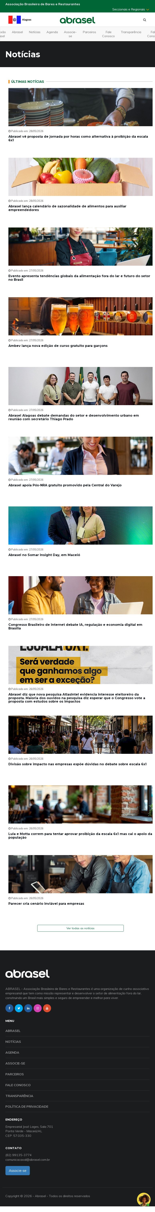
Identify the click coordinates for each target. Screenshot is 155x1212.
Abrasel (17, 32)
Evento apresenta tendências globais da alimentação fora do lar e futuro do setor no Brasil (79, 278)
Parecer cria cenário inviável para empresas (46, 904)
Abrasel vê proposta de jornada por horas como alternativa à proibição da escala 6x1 (78, 138)
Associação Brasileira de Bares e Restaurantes (42, 4)
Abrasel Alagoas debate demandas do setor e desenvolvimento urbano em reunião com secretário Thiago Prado (73, 417)
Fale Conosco (108, 34)
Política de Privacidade (26, 1106)
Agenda (52, 32)
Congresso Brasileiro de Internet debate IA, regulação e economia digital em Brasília (75, 626)
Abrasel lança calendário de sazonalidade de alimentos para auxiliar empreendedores (67, 208)
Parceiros (89, 32)
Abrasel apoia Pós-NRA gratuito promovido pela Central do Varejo (65, 485)
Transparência (131, 32)
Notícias (34, 32)
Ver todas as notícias (80, 928)
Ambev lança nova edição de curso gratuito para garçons (58, 346)
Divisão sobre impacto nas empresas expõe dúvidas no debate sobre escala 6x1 (77, 764)
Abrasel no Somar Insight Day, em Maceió (44, 555)
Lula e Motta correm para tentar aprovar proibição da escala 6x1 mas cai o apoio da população (80, 835)
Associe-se (70, 34)
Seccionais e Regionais (131, 9)
